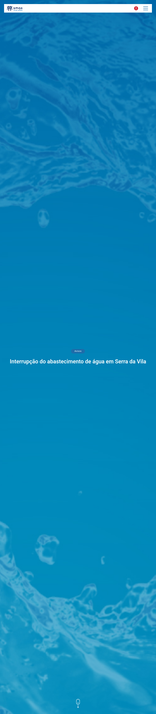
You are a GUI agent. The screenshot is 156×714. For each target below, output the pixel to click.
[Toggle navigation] (145, 8)
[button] (136, 8)
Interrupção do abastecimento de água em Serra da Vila (78, 361)
